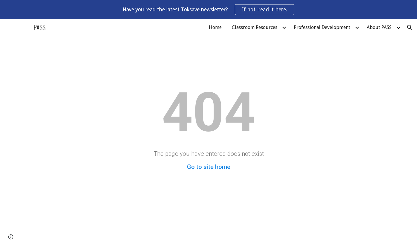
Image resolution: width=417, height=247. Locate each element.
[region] (208, 9)
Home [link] (215, 27)
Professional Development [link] (322, 27)
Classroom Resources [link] (254, 27)
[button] (410, 27)
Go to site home (208, 166)
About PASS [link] (379, 27)
